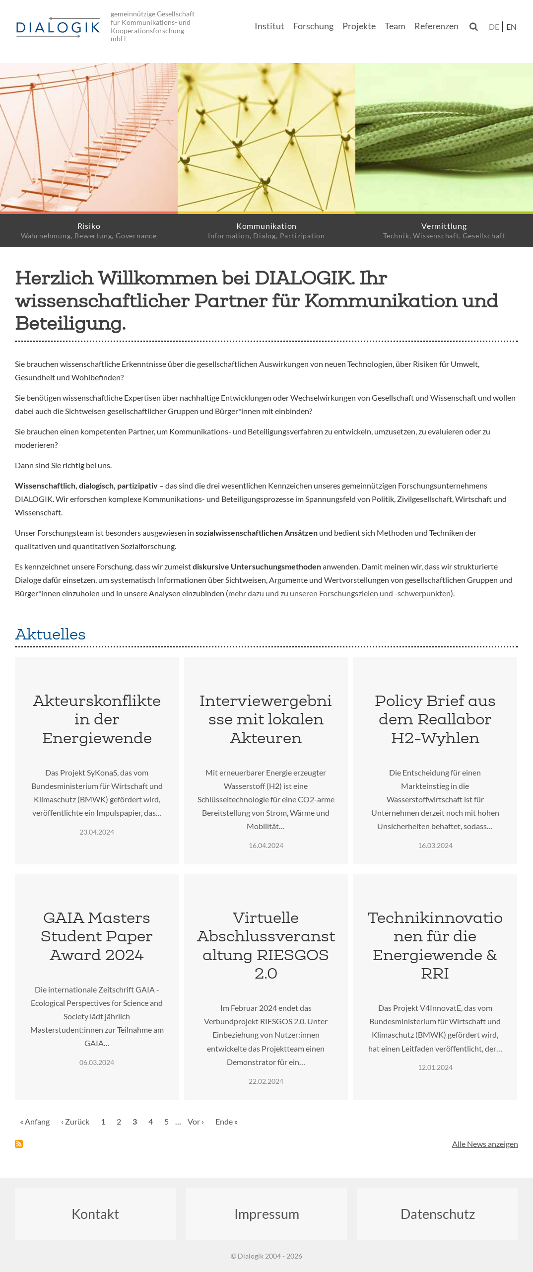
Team (395, 26)
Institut (269, 26)
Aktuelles (50, 634)
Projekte (359, 26)
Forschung (313, 26)
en (511, 26)
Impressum (266, 1213)
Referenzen (436, 26)
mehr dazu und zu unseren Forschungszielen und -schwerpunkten (339, 593)
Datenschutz (437, 1213)
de (494, 26)
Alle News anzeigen (485, 1143)
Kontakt (95, 1213)
